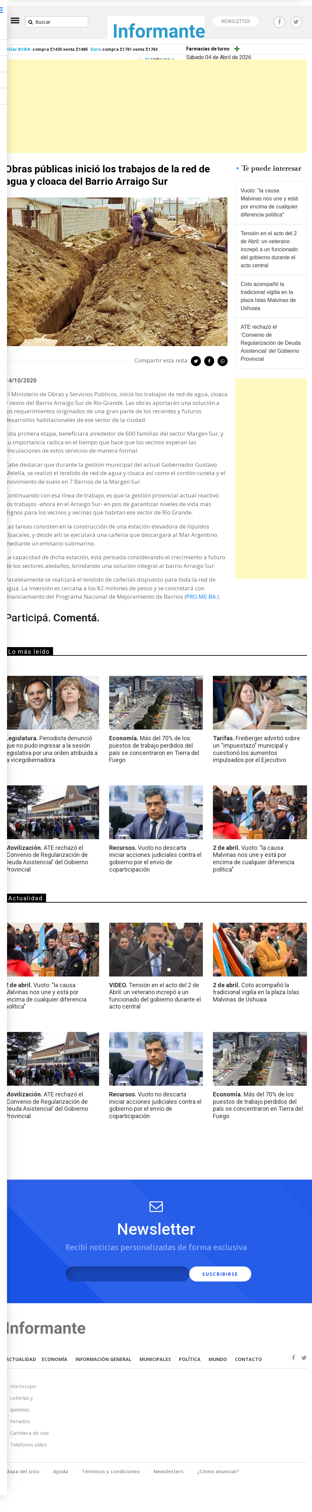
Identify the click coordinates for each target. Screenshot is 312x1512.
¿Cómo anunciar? (218, 1464)
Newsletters (168, 1464)
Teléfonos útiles (28, 1437)
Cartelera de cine (29, 1425)
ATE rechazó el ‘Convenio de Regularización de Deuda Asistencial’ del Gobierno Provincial (268, 336)
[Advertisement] (156, 100)
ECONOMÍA (53, 1354)
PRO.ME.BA (201, 591)
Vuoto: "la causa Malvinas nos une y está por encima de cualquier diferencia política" (270, 195)
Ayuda (60, 1464)
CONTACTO (246, 1354)
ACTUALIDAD (20, 1354)
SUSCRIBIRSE (206, 1269)
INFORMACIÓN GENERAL (102, 1354)
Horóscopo (23, 1379)
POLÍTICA (188, 1354)
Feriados (20, 1414)
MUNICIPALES (153, 1354)
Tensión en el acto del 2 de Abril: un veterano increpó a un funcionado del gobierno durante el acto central (270, 242)
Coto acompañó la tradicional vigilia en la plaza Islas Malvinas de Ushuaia (269, 289)
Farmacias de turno (208, 43)
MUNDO (216, 1354)
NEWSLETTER (235, 15)
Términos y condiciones (111, 1464)
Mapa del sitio (22, 1464)
